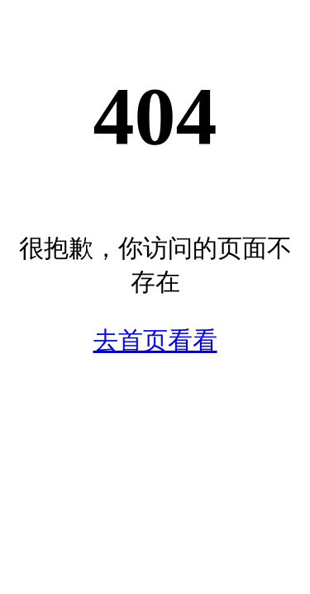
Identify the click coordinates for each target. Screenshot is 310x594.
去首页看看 (155, 340)
